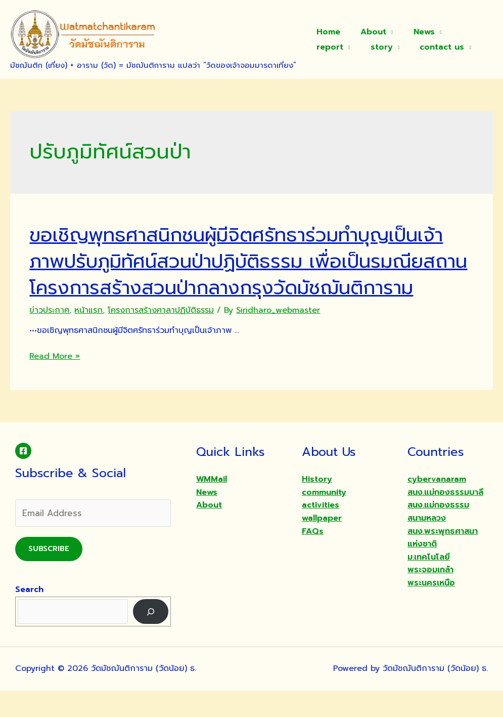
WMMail (211, 505)
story (325, 47)
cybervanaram (436, 505)
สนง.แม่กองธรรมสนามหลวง (438, 538)
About (367, 32)
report (460, 32)
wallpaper (322, 544)
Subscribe (48, 575)
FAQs (313, 558)
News (414, 32)
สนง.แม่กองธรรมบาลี (445, 519)
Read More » (54, 382)
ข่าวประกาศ (49, 336)
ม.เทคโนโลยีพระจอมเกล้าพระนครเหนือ (431, 596)
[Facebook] (23, 477)
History (317, 505)
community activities (324, 525)
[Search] (151, 637)
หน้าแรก (88, 336)
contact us (382, 47)
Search (29, 616)
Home (326, 32)
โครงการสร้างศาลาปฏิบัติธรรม (161, 336)
